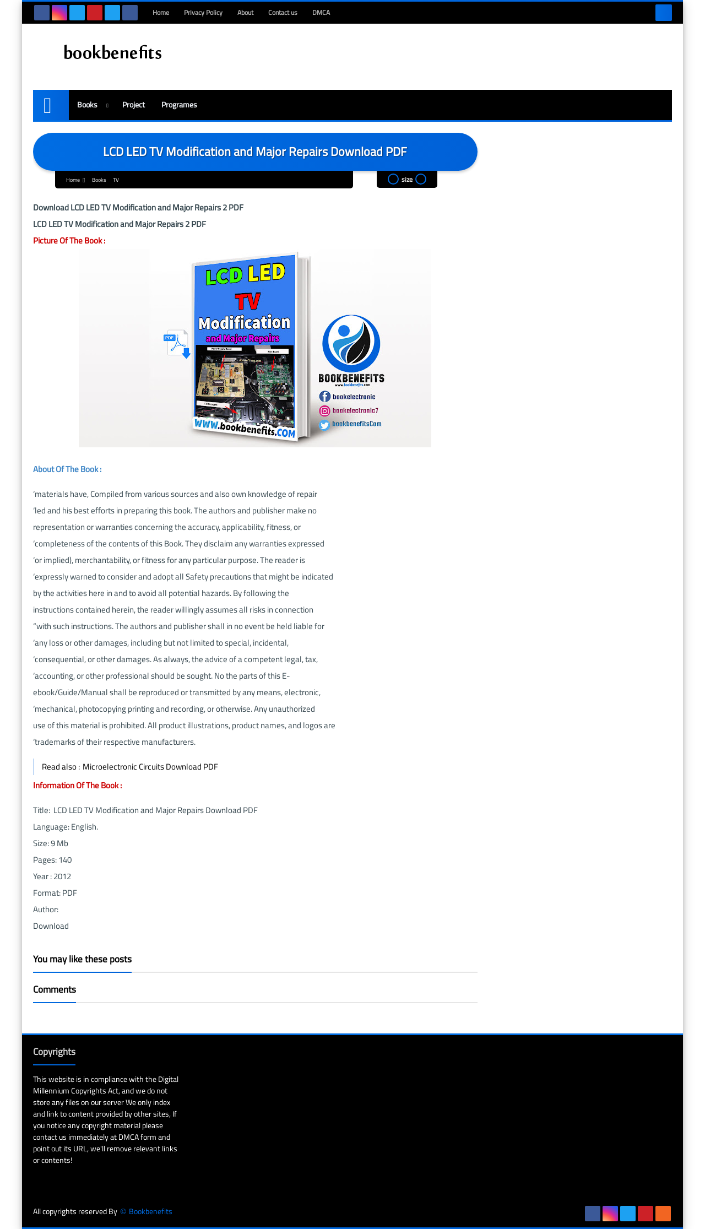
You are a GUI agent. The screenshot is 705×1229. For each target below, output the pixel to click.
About (245, 12)
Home (161, 12)
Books (87, 105)
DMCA (321, 12)
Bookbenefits (150, 1211)
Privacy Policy (203, 12)
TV (116, 180)
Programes (179, 105)
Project (133, 105)
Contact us (282, 12)
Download (51, 926)
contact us (50, 1137)
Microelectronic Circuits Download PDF (150, 767)
